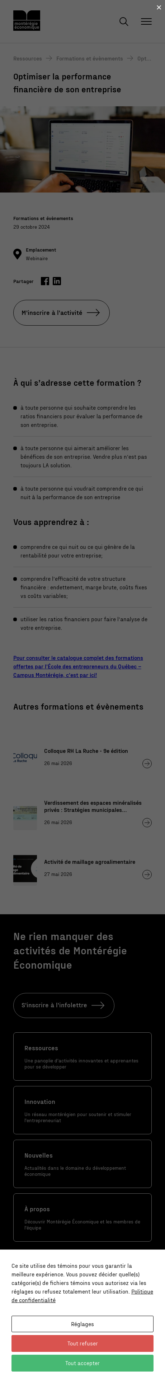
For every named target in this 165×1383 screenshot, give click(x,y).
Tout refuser (82, 1343)
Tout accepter (82, 1362)
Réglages (82, 1323)
